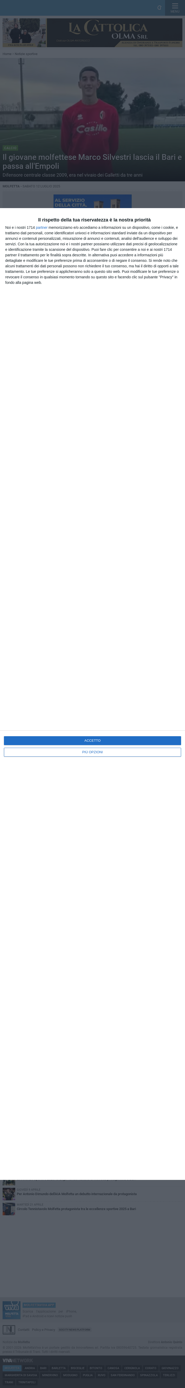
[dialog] (92, 694)
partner (41, 227)
